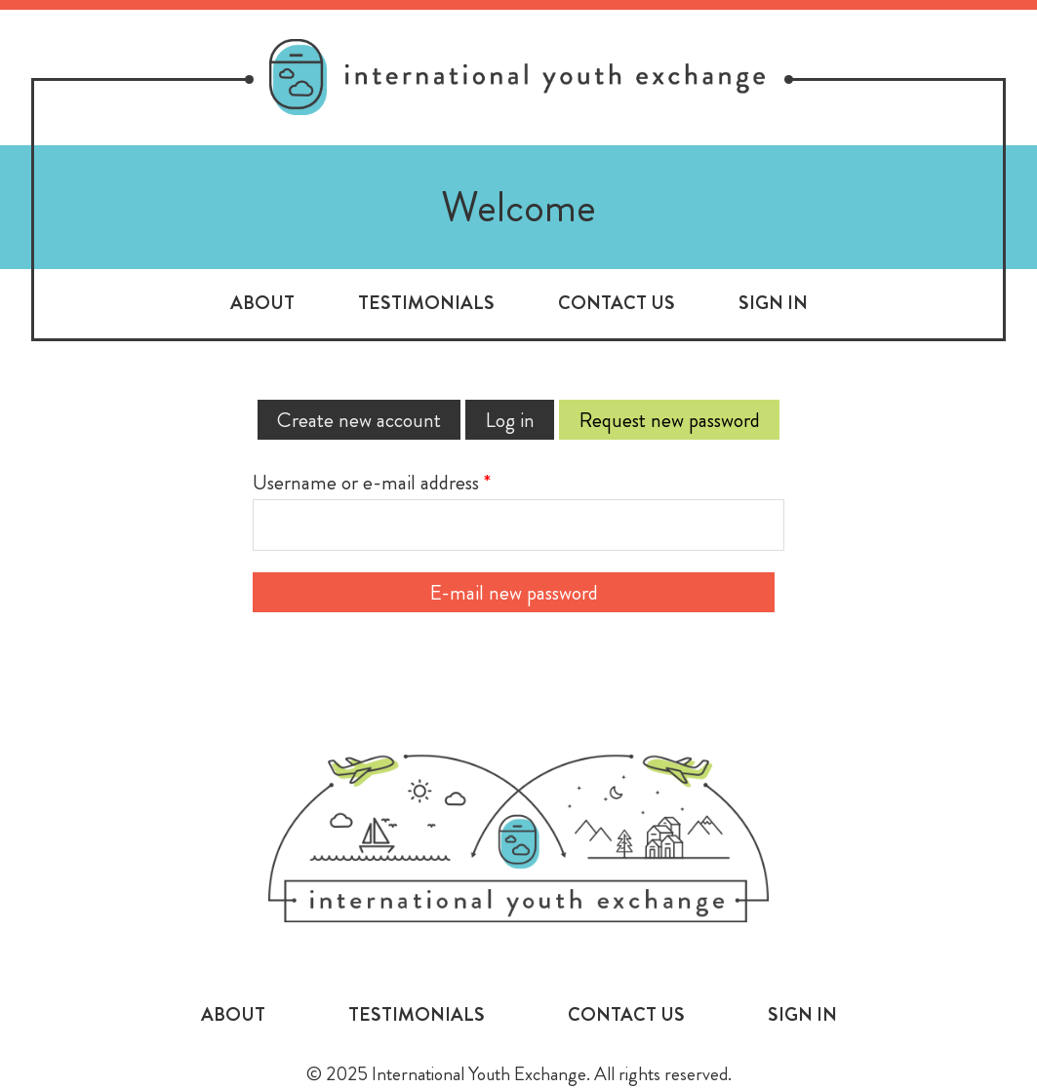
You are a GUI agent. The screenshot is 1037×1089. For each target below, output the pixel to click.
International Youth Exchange (519, 838)
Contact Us (616, 303)
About (262, 303)
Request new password (678, 420)
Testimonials (426, 303)
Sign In (773, 303)
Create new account (359, 420)
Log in (510, 420)
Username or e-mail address (372, 482)
